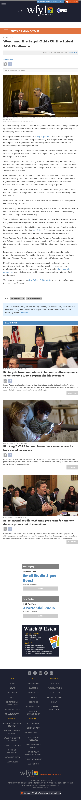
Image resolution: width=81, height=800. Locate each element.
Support (12, 719)
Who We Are (33, 683)
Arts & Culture (54, 697)
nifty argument (43, 137)
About (33, 679)
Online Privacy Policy (40, 787)
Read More (72, 393)
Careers (33, 688)
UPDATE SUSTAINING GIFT (50, 2)
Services (33, 702)
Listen (40, 588)
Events (33, 697)
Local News (54, 683)
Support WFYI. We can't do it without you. (40, 793)
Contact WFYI (33, 728)
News (14, 30)
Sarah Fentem (8, 59)
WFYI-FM (73, 53)
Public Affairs (30, 30)
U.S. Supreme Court (17, 298)
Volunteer (12, 762)
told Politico (38, 230)
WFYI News (54, 679)
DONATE (71, 2)
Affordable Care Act (34, 298)
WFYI (12, 679)
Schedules (33, 693)
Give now (24, 312)
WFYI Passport (33, 707)
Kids (12, 697)
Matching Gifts (12, 757)
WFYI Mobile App (12, 709)
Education (54, 693)
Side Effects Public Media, (40, 280)
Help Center (33, 723)
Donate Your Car (12, 745)
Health (54, 702)
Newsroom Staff (33, 733)
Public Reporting (33, 759)
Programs (12, 693)
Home (12, 683)
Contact (33, 719)
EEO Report (33, 764)
